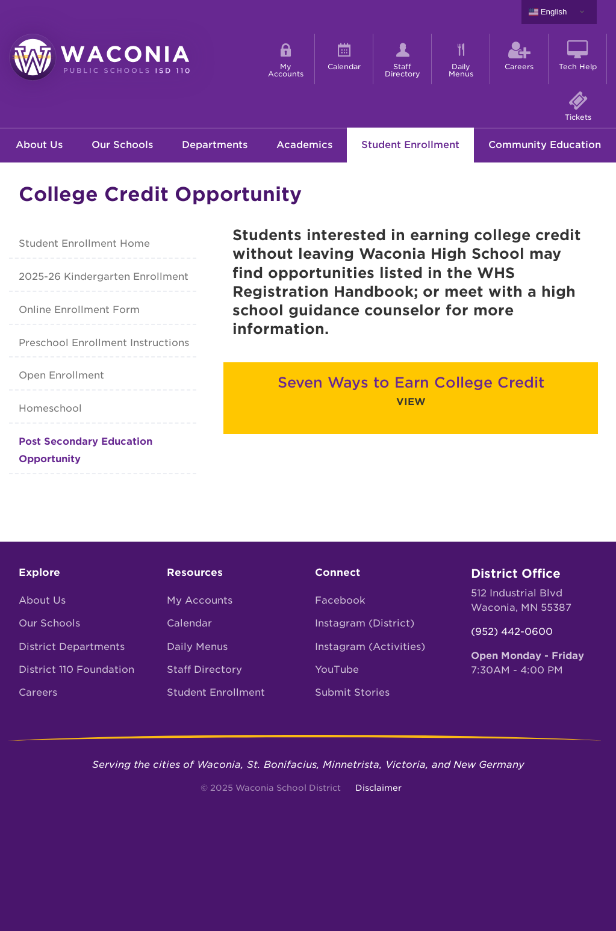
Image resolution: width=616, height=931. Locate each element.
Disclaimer (378, 788)
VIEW (411, 401)
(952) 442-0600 (512, 631)
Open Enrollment (61, 375)
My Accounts (199, 600)
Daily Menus (197, 646)
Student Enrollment (410, 144)
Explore (39, 572)
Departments (214, 144)
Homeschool (50, 408)
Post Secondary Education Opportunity (85, 450)
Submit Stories (352, 692)
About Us (39, 144)
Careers (38, 692)
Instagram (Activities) (370, 646)
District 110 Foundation (76, 669)
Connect (337, 572)
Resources (195, 572)
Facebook (340, 600)
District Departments (72, 646)
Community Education (544, 144)
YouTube (337, 669)
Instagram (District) (364, 623)
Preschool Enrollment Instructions (104, 342)
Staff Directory (204, 669)
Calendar (189, 623)
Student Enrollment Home (84, 243)
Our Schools (122, 144)
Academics (304, 144)
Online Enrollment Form (79, 309)
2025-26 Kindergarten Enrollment (103, 276)
